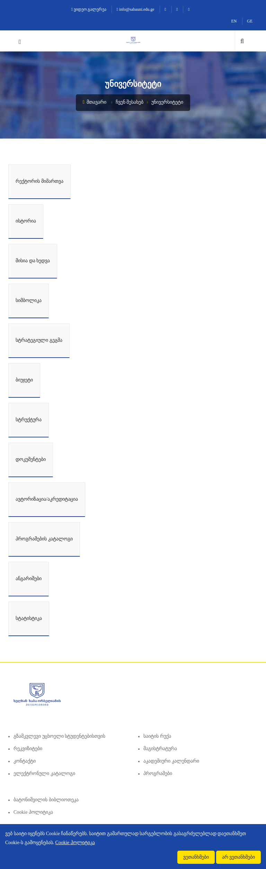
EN (234, 21)
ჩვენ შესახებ (130, 102)
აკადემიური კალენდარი (171, 761)
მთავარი (95, 102)
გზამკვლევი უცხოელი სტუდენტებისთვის (59, 736)
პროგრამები (157, 773)
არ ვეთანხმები (238, 857)
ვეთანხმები (196, 857)
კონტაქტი (25, 761)
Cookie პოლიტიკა (33, 812)
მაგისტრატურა (160, 748)
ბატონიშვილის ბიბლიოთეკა (46, 799)
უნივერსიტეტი (167, 102)
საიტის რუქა (157, 736)
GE (249, 21)
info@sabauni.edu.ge (135, 9)
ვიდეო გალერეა (88, 9)
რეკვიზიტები (28, 748)
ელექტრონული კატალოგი (44, 773)
